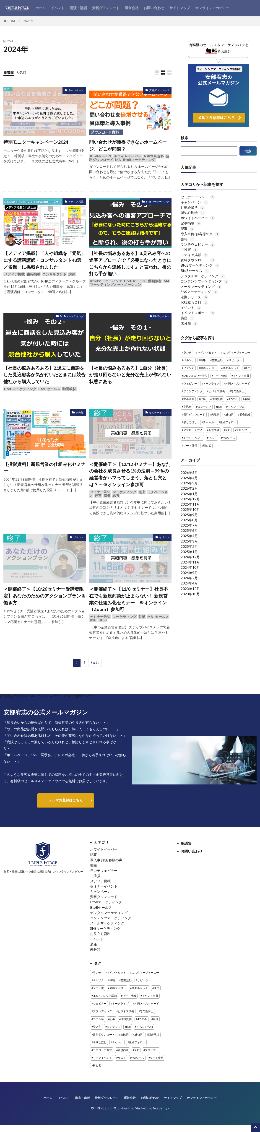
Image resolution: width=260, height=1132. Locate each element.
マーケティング (124, 492)
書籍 (187, 239)
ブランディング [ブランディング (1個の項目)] (193, 391)
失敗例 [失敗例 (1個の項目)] (215, 414)
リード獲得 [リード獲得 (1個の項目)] (190, 445)
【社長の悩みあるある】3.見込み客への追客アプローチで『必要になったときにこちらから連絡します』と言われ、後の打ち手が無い (130, 263)
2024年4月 (189, 583)
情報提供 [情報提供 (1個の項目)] (217, 399)
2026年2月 (189, 488)
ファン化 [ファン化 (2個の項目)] (188, 368)
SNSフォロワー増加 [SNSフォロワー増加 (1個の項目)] (195, 375)
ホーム (40, 8)
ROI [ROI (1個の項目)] (219, 406)
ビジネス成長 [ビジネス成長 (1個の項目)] (216, 391)
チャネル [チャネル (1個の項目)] (208, 422)
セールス (162, 617)
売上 (141, 492)
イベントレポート (198, 313)
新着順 (8, 72)
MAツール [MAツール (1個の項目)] (229, 437)
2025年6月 (189, 530)
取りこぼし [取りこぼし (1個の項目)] (190, 422)
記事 (187, 228)
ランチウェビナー (198, 244)
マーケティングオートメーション (115, 284)
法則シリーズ (194, 297)
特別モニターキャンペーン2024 (35, 142)
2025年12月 (190, 499)
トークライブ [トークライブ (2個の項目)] (211, 383)
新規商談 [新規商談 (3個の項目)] (213, 430)
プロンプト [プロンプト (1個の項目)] (243, 430)
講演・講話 (78, 8)
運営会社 (131, 8)
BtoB (103, 620)
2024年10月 (190, 567)
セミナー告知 (100, 492)
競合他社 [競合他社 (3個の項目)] (244, 414)
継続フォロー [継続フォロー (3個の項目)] (228, 422)
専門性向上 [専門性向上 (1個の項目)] (237, 391)
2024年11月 (190, 562)
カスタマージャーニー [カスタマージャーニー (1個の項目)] (236, 352)
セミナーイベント (159, 412)
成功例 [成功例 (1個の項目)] (229, 414)
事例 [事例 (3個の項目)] (247, 399)
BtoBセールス (101, 156)
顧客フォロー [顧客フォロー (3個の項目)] (208, 368)
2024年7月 (189, 578)
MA (118, 160)
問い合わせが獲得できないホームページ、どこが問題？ (128, 145)
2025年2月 (189, 546)
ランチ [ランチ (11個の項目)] (187, 352)
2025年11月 (190, 504)
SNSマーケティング (199, 292)
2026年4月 (189, 478)
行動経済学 (193, 207)
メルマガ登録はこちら (66, 800)
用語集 (186, 843)
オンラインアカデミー (212, 8)
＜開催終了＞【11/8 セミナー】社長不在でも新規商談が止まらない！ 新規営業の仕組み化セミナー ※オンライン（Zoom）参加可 (128, 599)
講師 (71, 274)
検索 (184, 138)
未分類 (79, 412)
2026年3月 (189, 483)
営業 (141, 617)
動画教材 (155, 281)
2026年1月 (189, 494)
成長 (107, 495)
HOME (12, 21)
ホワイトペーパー (127, 156)
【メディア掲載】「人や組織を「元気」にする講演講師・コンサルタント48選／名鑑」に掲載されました (44, 259)
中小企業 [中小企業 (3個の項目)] (188, 399)
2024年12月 (190, 557)
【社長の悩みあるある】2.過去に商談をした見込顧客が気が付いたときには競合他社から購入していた (44, 374)
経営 (98, 495)
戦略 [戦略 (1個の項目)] (203, 360)
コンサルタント (54, 274)
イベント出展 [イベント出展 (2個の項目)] (241, 375)
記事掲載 (191, 223)
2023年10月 (190, 594)
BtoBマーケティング (139, 160)
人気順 (21, 72)
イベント (58, 8)
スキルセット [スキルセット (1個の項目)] (231, 368)
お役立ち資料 (153, 156)
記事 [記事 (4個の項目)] (203, 399)
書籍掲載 (33, 274)
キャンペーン (75, 90)
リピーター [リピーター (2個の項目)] (235, 360)
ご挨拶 (189, 249)
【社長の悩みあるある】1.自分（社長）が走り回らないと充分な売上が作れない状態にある (130, 374)
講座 (187, 318)
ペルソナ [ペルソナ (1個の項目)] (188, 360)
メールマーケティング (201, 286)
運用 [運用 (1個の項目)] (247, 368)
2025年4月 (189, 536)
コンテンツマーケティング (205, 281)
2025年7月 (189, 525)
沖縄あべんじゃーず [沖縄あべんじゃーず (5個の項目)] (237, 383)
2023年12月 (190, 589)
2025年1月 (189, 552)
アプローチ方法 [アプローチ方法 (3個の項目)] (193, 430)
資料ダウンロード (106, 8)
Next (94, 663)
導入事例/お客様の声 (200, 234)
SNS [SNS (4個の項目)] (227, 430)
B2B (93, 620)
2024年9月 (189, 573)
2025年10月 (190, 509)
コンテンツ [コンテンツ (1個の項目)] (204, 406)
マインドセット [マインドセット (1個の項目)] (207, 352)
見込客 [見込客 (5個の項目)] (187, 406)
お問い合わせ (154, 8)
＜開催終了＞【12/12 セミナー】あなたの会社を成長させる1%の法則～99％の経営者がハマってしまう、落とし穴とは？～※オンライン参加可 (129, 474)
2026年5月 (189, 472)
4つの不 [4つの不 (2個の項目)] (233, 399)
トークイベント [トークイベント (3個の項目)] (193, 437)
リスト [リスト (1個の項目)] (212, 437)
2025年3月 (189, 541)
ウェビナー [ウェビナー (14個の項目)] (190, 383)
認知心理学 (193, 212)
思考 (115, 495)
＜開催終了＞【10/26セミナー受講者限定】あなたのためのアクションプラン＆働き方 (44, 595)
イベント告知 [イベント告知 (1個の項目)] (236, 406)
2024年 (28, 21)
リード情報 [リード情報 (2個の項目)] (220, 375)
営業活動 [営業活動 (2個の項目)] (217, 360)
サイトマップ (179, 8)
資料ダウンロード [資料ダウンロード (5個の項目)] (194, 414)
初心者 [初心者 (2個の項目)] (207, 445)
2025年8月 (189, 520)
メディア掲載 (75, 201)
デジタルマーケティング (203, 276)
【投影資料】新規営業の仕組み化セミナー (44, 467)
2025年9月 (189, 515)
